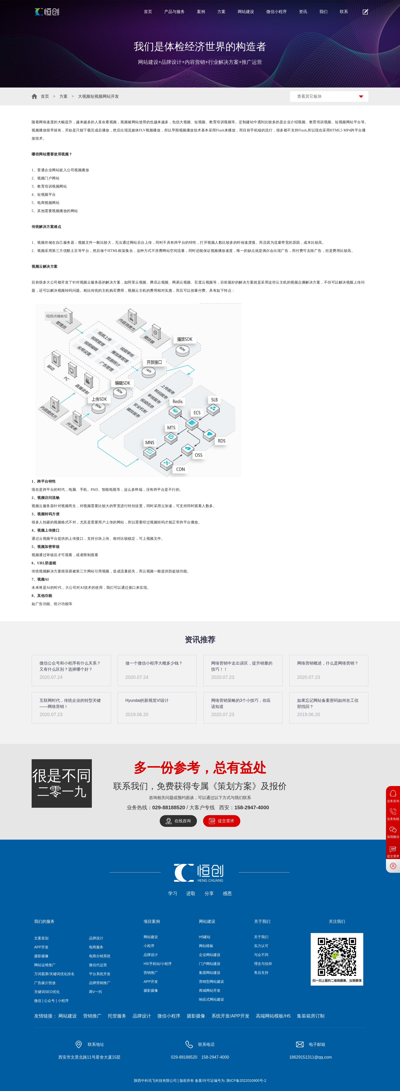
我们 (323, 11)
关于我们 (261, 937)
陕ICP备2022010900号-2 (246, 1081)
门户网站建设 (209, 964)
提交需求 (226, 821)
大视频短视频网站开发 (98, 96)
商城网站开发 (209, 990)
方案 (221, 11)
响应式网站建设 (211, 999)
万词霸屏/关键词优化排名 (54, 974)
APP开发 (41, 947)
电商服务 (96, 947)
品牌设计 (96, 938)
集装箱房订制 (310, 1016)
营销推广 (151, 973)
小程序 (149, 946)
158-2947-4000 (251, 807)
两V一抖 (95, 992)
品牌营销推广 (99, 983)
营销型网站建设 (211, 981)
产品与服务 (174, 11)
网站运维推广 (45, 965)
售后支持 (261, 973)
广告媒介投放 (45, 983)
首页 (148, 11)
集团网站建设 (209, 973)
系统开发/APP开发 (230, 1016)
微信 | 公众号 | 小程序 (51, 1001)
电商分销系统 (99, 956)
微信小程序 (276, 11)
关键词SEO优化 (47, 992)
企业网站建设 (209, 955)
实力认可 (261, 946)
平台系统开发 (99, 974)
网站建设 (246, 11)
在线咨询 (182, 821)
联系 (344, 11)
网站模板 (206, 946)
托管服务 (117, 1016)
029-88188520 (168, 807)
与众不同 (261, 955)
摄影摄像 (41, 956)
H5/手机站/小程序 (158, 964)
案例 (201, 11)
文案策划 (41, 938)
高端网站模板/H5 (273, 1016)
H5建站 (205, 937)
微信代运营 (98, 965)
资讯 (303, 11)
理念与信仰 (263, 964)
